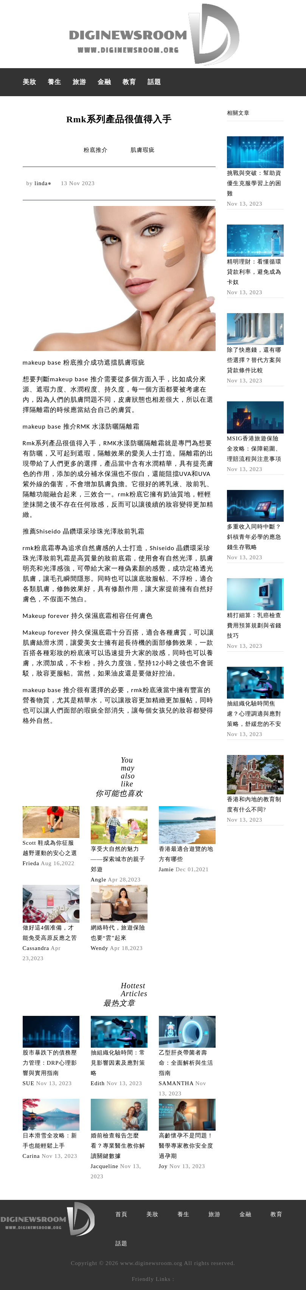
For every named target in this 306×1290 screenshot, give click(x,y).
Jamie (166, 869)
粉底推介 (96, 150)
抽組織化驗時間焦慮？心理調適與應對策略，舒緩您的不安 (254, 713)
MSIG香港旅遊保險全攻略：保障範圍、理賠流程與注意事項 (254, 448)
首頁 (121, 1214)
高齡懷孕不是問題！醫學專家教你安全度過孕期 (186, 1145)
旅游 (79, 82)
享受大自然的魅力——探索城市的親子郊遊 (118, 859)
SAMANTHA (176, 1083)
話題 (154, 82)
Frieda (31, 863)
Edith (98, 1083)
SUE (28, 1083)
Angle (99, 880)
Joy (163, 1166)
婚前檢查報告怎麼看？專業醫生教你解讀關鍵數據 (118, 1145)
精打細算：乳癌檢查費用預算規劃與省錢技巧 (254, 625)
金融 (104, 82)
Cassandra (36, 948)
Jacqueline (104, 1166)
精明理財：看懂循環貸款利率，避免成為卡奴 (254, 272)
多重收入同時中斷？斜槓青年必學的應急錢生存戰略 (254, 537)
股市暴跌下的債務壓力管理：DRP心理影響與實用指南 (50, 1063)
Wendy (100, 948)
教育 (129, 82)
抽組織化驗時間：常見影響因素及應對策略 (118, 1063)
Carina (31, 1156)
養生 (54, 82)
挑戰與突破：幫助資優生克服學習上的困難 (254, 183)
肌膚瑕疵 (142, 150)
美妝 (29, 82)
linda (41, 183)
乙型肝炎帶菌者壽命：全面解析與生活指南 (186, 1063)
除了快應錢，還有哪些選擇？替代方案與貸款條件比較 (254, 360)
